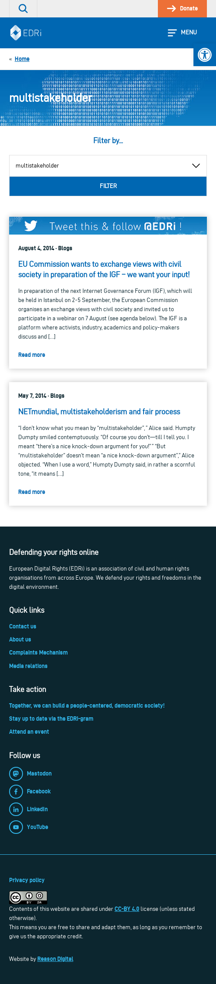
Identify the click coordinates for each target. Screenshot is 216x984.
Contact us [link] (22, 626)
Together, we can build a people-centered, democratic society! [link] (86, 705)
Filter (108, 186)
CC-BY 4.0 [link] (127, 908)
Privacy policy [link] (27, 880)
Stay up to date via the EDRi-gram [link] (51, 718)
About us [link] (20, 639)
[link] (204, 55)
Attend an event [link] (29, 731)
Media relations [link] (28, 665)
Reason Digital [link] (55, 958)
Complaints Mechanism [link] (38, 652)
